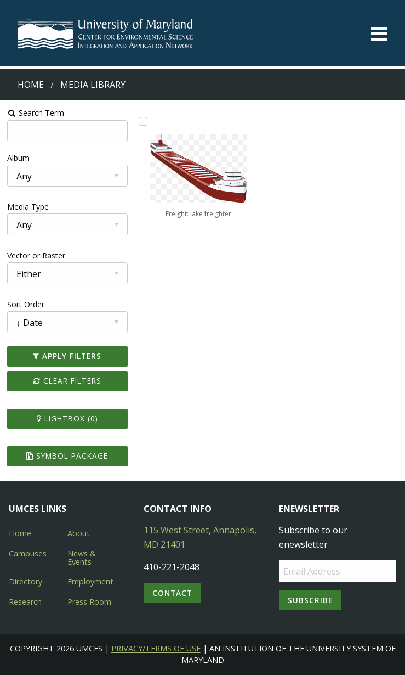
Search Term (36, 113)
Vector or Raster (36, 255)
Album (18, 158)
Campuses (28, 553)
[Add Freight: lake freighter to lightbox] (143, 121)
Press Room (89, 602)
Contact (172, 593)
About (78, 533)
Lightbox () (67, 418)
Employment (90, 581)
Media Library (93, 84)
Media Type (28, 206)
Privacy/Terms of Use (156, 648)
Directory (25, 581)
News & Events (81, 557)
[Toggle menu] (379, 34)
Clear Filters (67, 380)
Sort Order (25, 304)
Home (31, 84)
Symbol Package (67, 456)
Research (25, 602)
